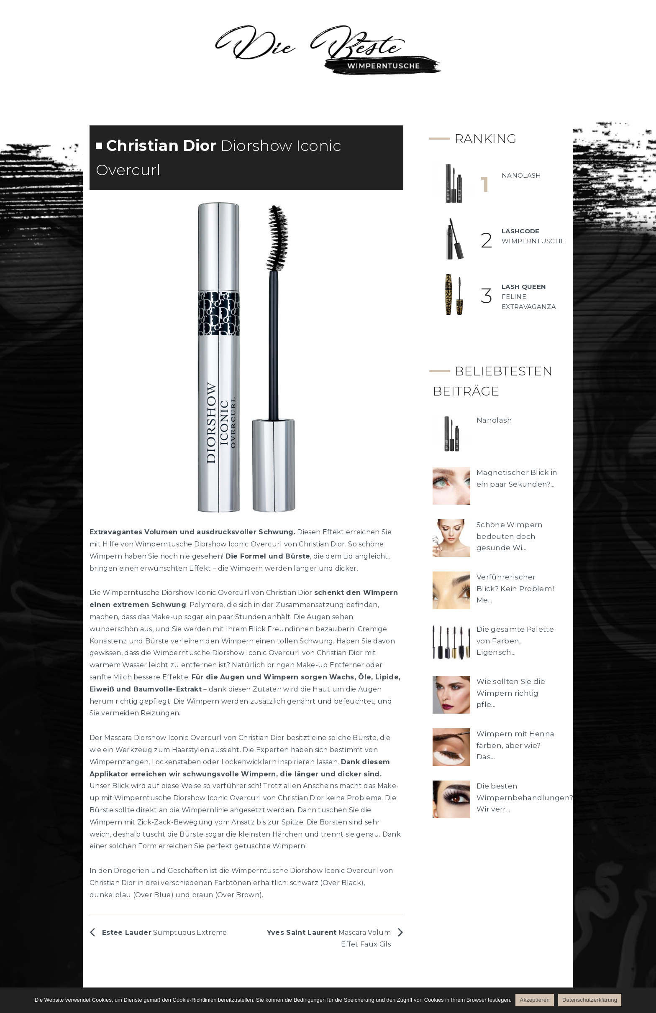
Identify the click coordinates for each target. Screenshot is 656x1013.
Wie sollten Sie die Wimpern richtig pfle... (511, 692)
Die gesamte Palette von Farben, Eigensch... (515, 640)
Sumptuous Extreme (164, 932)
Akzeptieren (534, 1000)
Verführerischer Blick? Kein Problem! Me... (515, 588)
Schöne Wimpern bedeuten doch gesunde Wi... (510, 536)
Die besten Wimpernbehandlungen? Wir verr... (525, 797)
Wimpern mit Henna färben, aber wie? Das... (515, 745)
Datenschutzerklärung (589, 1000)
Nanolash (494, 420)
